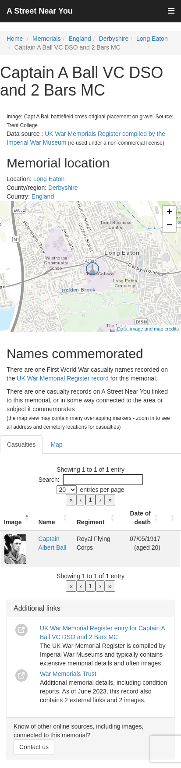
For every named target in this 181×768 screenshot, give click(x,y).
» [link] (110, 499)
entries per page (102, 489)
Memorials (46, 38)
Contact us (34, 746)
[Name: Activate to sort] (54, 517)
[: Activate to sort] (172, 517)
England (79, 38)
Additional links (37, 608)
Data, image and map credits (148, 328)
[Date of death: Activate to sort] (142, 517)
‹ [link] (81, 499)
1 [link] (90, 499)
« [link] (71, 499)
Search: (48, 479)
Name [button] (46, 522)
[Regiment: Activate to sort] (97, 517)
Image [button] (12, 522)
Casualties (21, 444)
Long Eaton (152, 38)
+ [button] (169, 212)
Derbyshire (114, 38)
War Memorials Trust (68, 673)
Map (56, 444)
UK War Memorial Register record (63, 378)
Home (15, 38)
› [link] (100, 499)
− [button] (169, 225)
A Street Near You (40, 11)
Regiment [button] (91, 522)
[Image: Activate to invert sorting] (17, 517)
